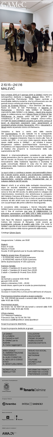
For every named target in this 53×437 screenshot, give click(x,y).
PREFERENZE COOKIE (38, 374)
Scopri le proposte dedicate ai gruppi (17, 328)
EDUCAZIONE (34, 336)
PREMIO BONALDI (36, 338)
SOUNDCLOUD (33, 362)
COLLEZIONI (33, 334)
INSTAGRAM (33, 355)
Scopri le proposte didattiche (13, 324)
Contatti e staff (12, 338)
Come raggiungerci (14, 345)
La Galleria (10, 336)
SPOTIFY (32, 364)
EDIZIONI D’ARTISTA (37, 343)
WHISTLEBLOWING (14, 364)
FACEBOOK (33, 353)
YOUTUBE (32, 360)
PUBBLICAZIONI (35, 341)
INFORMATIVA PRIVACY (38, 370)
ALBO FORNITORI (13, 357)
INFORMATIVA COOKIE (38, 372)
